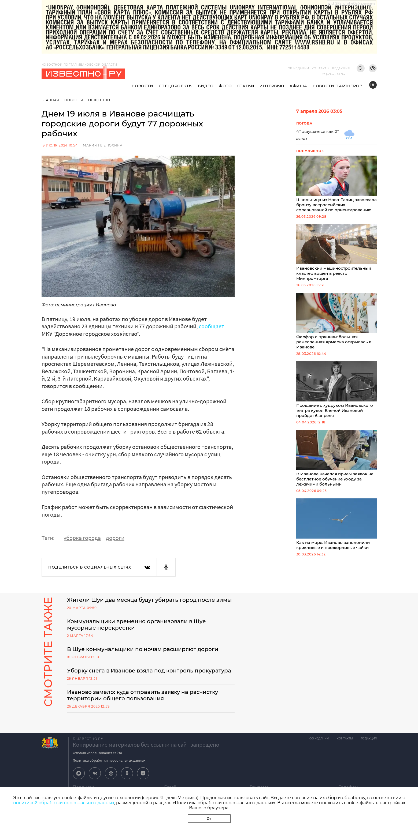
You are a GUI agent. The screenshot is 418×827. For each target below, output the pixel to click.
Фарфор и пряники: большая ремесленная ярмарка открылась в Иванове (336, 321)
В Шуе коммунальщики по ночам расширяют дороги (142, 649)
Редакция (341, 68)
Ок (209, 819)
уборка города (82, 538)
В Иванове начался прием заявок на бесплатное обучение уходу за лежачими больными (336, 458)
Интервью (272, 86)
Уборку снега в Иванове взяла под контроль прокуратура (149, 670)
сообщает (211, 326)
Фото (225, 86)
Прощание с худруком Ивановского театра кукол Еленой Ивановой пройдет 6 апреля (336, 389)
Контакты (321, 68)
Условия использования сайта (97, 752)
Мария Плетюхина (103, 145)
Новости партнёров (337, 86)
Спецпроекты (176, 86)
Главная (51, 100)
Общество (99, 100)
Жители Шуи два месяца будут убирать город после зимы (149, 600)
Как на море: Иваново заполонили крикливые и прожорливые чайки (336, 524)
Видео (205, 86)
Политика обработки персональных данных (109, 760)
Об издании (298, 68)
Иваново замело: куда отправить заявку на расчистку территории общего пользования (142, 695)
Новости (142, 86)
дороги (115, 538)
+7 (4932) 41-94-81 (335, 74)
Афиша (298, 86)
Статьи (245, 86)
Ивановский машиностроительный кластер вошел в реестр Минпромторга (336, 252)
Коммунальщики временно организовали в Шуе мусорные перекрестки (136, 624)
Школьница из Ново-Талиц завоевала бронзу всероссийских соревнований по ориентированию (336, 184)
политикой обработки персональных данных (63, 802)
